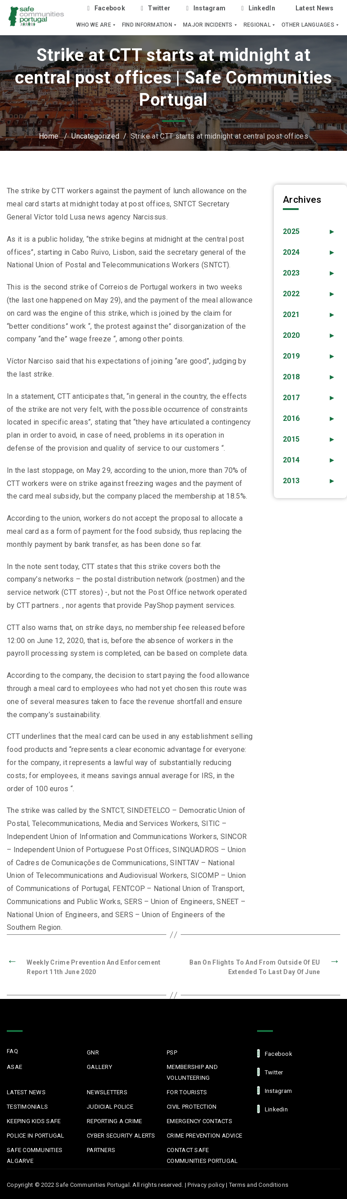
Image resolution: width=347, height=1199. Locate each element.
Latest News (314, 8)
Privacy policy (206, 1184)
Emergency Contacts (199, 1121)
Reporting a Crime (114, 1121)
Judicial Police (110, 1106)
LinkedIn (258, 8)
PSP (172, 1052)
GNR (93, 1052)
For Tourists (187, 1092)
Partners (101, 1150)
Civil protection (191, 1106)
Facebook (106, 8)
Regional (260, 25)
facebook (274, 1053)
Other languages (310, 25)
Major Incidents (210, 25)
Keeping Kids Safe (34, 1121)
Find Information (150, 25)
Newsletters (107, 1092)
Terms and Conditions (258, 1184)
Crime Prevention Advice (204, 1135)
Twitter (155, 8)
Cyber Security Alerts (121, 1135)
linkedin (272, 1109)
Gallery (99, 1067)
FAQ (12, 1051)
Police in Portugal (36, 1135)
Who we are (96, 25)
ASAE (14, 1067)
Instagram (205, 8)
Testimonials (27, 1106)
